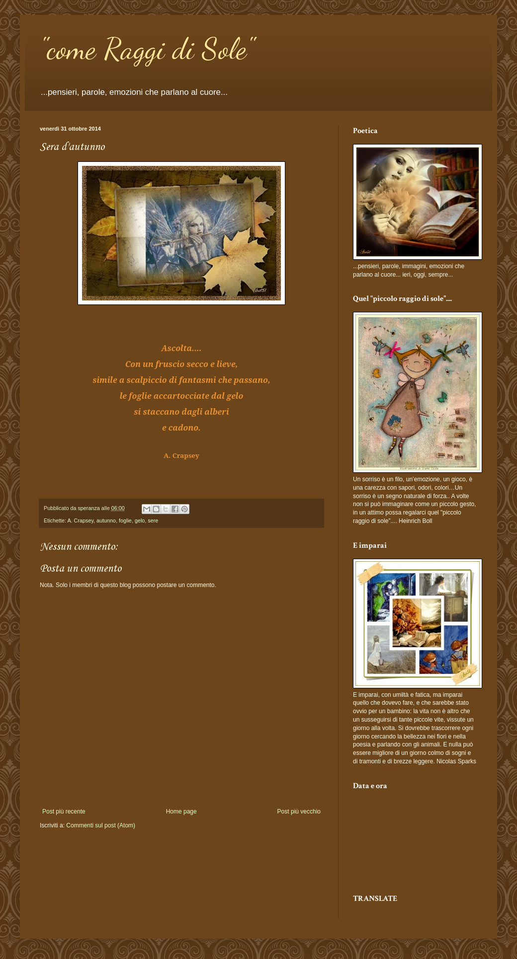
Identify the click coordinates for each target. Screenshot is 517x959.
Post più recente (64, 811)
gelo (140, 520)
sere (153, 520)
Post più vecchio (299, 811)
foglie (125, 520)
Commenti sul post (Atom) (100, 825)
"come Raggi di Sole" (147, 49)
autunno (106, 520)
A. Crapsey (80, 520)
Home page (181, 811)
